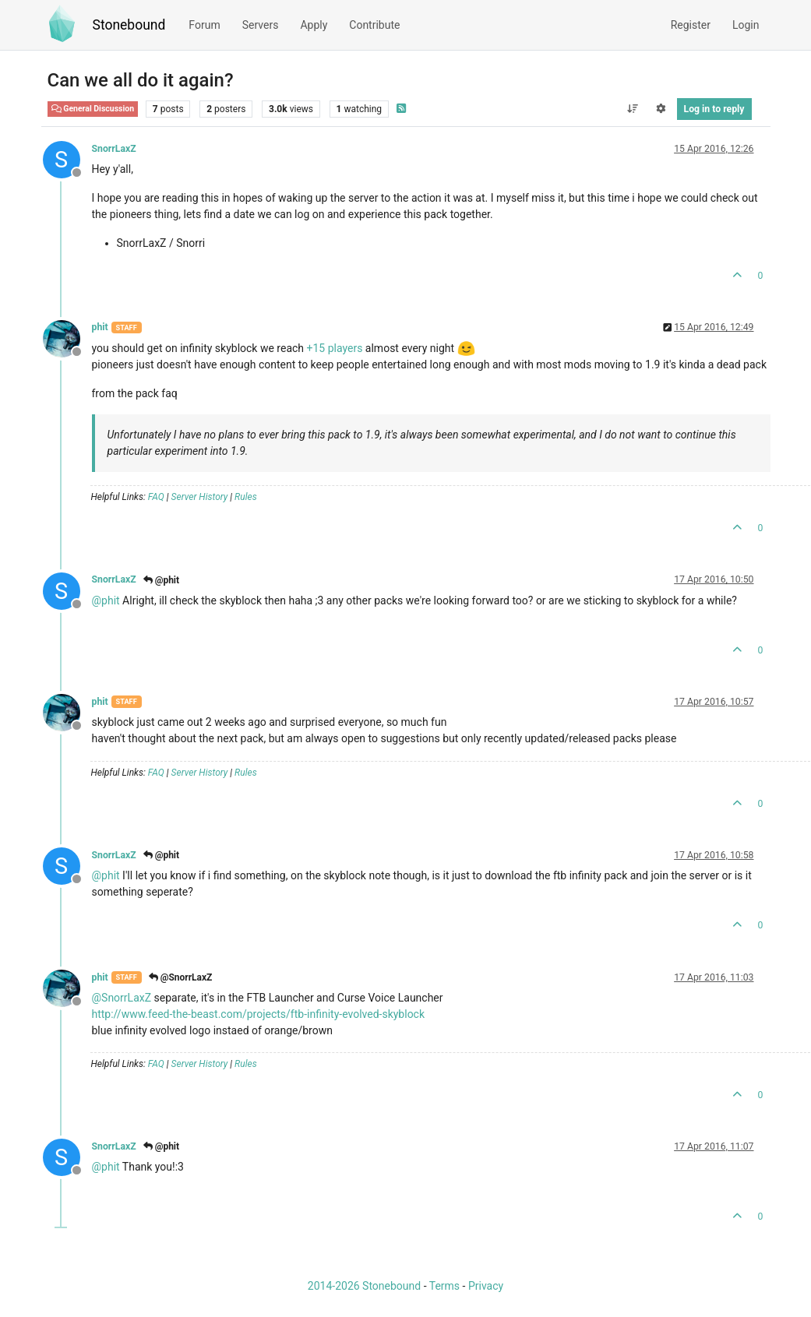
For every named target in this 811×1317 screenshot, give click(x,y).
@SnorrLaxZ (181, 977)
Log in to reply (714, 109)
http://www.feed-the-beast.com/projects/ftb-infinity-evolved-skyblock (258, 1014)
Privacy (485, 1286)
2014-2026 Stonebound (364, 1286)
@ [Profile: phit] (106, 600)
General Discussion (93, 109)
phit (100, 327)
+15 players (335, 348)
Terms (444, 1286)
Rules (245, 496)
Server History (199, 496)
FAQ (156, 496)
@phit (161, 580)
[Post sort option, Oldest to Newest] (632, 109)
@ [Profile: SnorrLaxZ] (122, 997)
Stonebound (129, 25)
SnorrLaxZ (114, 148)
